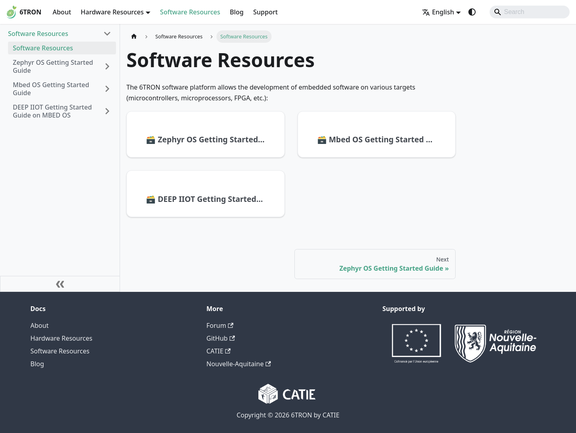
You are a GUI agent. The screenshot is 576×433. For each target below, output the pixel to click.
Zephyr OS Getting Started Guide (53, 66)
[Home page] (134, 36)
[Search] (530, 12)
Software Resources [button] (38, 33)
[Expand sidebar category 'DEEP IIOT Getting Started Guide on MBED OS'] (107, 111)
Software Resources (190, 12)
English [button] (438, 12)
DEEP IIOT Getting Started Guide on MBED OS (52, 111)
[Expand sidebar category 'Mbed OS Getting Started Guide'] (107, 88)
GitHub (220, 338)
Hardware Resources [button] (112, 12)
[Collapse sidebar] (60, 284)
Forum (220, 325)
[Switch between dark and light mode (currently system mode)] (472, 12)
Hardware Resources (61, 338)
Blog (237, 12)
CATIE (218, 351)
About (61, 12)
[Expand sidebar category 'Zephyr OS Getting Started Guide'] (107, 66)
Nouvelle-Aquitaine (238, 363)
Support (265, 12)
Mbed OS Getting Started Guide (51, 88)
